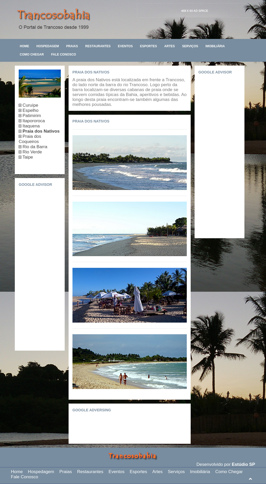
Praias (72, 46)
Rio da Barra (34, 146)
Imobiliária (215, 46)
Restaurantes (98, 46)
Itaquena (30, 126)
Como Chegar (32, 54)
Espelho (29, 110)
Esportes (148, 46)
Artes (169, 46)
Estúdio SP (243, 464)
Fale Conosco (63, 54)
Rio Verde (31, 151)
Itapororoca (33, 120)
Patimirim (32, 115)
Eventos (125, 46)
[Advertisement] (143, 427)
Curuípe (29, 105)
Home (24, 46)
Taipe (27, 157)
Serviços (190, 46)
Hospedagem (47, 46)
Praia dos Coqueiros (30, 139)
